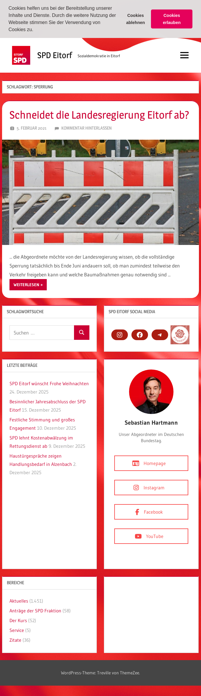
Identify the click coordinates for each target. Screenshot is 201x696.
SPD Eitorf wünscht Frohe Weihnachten (49, 383)
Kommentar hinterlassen (86, 127)
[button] (35, 30)
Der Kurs (18, 620)
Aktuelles (18, 600)
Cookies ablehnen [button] (135, 19)
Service (16, 630)
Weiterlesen (26, 284)
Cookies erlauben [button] (172, 19)
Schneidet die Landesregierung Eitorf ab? (99, 114)
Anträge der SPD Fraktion (35, 610)
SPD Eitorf (54, 55)
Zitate (15, 639)
